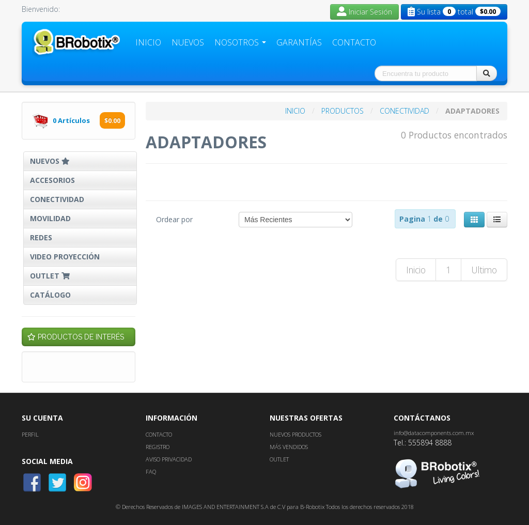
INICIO (296, 111)
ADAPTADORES (472, 111)
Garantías (299, 42)
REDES (41, 237)
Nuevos (188, 42)
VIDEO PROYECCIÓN (65, 256)
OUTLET (51, 276)
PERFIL (30, 434)
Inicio (148, 42)
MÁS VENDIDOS (289, 447)
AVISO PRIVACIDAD (169, 459)
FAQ (151, 471)
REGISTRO (157, 447)
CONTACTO (159, 434)
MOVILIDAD (50, 218)
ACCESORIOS (52, 180)
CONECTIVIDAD (57, 199)
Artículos (72, 120)
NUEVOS (50, 161)
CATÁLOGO (50, 295)
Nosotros (240, 42)
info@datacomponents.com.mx (434, 433)
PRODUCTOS (343, 111)
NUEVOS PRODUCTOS (295, 434)
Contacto (354, 42)
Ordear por (174, 219)
